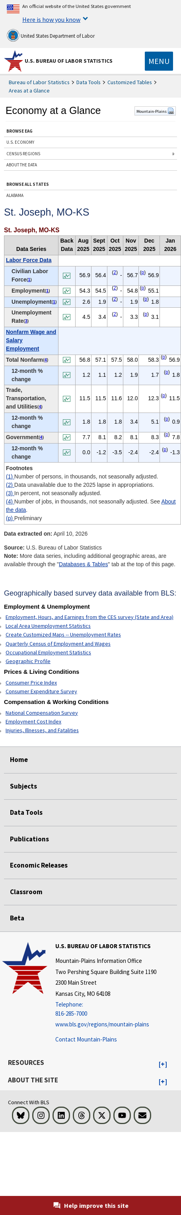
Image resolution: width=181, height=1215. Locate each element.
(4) (10, 501)
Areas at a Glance (29, 90)
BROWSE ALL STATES (27, 184)
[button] (163, 1064)
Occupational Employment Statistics (48, 652)
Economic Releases (39, 865)
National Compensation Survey (42, 712)
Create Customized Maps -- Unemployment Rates (63, 634)
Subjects (23, 786)
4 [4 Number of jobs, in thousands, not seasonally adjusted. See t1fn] (46, 359)
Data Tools (88, 82)
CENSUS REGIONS (23, 153)
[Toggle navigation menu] (159, 61)
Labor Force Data (28, 260)
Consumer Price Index (31, 682)
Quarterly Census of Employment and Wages (58, 643)
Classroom (26, 891)
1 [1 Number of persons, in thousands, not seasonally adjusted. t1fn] (29, 279)
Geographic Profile (28, 661)
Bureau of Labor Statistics (39, 82)
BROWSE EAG (19, 131)
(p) (10, 518)
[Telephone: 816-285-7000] (105, 1009)
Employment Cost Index (33, 721)
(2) (10, 485)
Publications (29, 839)
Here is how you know (51, 19)
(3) (10, 493)
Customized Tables (129, 82)
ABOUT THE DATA (21, 165)
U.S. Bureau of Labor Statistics (69, 60)
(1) (10, 476)
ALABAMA (14, 195)
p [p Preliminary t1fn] (142, 272)
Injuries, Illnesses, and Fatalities (42, 730)
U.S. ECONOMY (20, 142)
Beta (17, 918)
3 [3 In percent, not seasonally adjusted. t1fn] (26, 320)
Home (19, 759)
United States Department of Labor (51, 35)
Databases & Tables (83, 564)
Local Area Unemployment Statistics (48, 625)
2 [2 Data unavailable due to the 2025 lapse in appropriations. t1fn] (114, 272)
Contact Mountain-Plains (86, 1039)
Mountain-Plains (155, 111)
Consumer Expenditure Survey (41, 691)
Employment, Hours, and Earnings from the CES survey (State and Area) (89, 617)
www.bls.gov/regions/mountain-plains (102, 1024)
